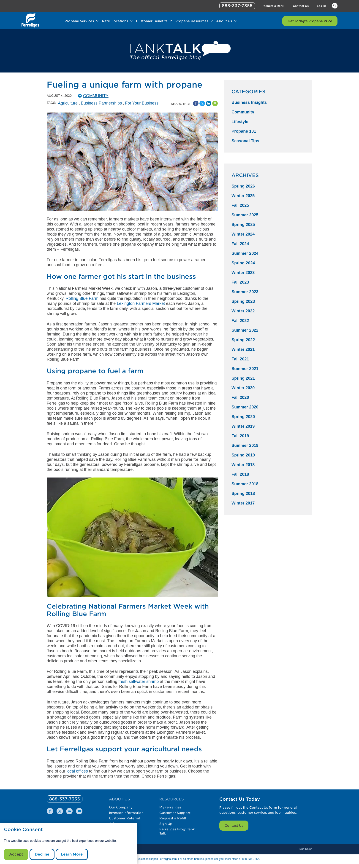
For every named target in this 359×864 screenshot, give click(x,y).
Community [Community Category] (242, 112)
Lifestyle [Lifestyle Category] (239, 121)
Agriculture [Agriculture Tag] (68, 103)
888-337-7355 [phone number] (237, 5)
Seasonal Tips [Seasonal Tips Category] (245, 141)
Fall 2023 (240, 282)
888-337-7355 (250, 859)
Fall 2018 (240, 474)
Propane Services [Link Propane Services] (79, 21)
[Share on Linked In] (208, 103)
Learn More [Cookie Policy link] (72, 854)
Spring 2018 (243, 493)
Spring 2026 (243, 186)
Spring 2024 (243, 263)
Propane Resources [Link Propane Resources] (191, 21)
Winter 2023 (243, 272)
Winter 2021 (243, 349)
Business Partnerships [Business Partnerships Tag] (101, 103)
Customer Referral (124, 818)
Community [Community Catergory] (96, 96)
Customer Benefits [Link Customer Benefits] (151, 21)
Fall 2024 (240, 243)
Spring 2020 (243, 416)
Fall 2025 (240, 205)
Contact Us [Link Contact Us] (301, 6)
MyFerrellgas (170, 807)
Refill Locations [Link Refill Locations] (115, 21)
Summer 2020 (244, 407)
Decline (42, 854)
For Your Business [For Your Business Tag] (141, 103)
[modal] (68, 843)
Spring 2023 (243, 301)
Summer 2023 (244, 292)
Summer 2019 (244, 445)
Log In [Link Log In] (321, 6)
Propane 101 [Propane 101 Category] (243, 131)
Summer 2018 (244, 484)
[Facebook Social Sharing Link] (196, 103)
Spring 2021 (243, 378)
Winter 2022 (243, 311)
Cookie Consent (23, 829)
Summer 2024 (244, 253)
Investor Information (126, 813)
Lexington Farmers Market (141, 303)
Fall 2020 (240, 397)
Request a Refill (172, 818)
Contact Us (234, 825)
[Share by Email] (215, 103)
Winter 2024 (243, 234)
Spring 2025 (243, 224)
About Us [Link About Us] (224, 21)
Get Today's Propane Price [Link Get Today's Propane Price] (310, 21)
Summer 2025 (244, 215)
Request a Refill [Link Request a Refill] (273, 6)
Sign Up (165, 824)
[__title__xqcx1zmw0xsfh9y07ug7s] (30, 20)
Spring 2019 (243, 455)
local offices (77, 771)
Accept (16, 854)
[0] (64, 798)
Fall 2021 (240, 359)
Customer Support (174, 813)
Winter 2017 (243, 503)
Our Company (121, 807)
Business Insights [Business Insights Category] (249, 102)
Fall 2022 (240, 320)
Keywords (334, 5)
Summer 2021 (244, 368)
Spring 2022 (243, 340)
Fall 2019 (240, 436)
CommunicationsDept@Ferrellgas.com (153, 859)
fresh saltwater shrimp (138, 681)
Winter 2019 (243, 426)
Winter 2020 (243, 388)
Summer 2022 (244, 330)
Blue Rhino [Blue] (305, 849)
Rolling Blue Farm (82, 298)
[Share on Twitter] (202, 103)
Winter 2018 (243, 464)
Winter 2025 (243, 195)
